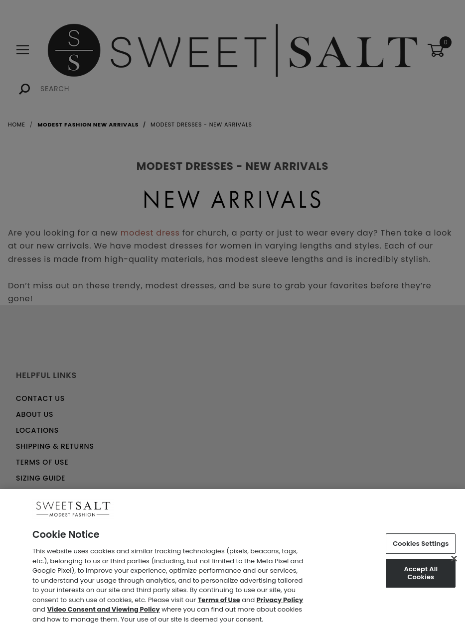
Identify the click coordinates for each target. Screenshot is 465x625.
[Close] (454, 562)
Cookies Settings (421, 547)
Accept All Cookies (421, 577)
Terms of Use (219, 603)
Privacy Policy (280, 603)
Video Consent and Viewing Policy (103, 613)
